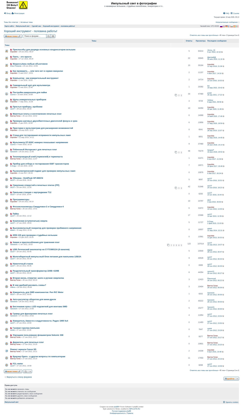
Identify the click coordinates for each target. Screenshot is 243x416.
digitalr (209, 250)
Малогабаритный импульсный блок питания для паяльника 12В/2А (47, 256)
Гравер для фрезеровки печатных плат (33, 314)
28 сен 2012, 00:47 (215, 252)
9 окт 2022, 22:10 (215, 52)
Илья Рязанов (15, 66)
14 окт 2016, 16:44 (215, 195)
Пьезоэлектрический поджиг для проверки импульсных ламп (44, 171)
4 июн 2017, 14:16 (215, 73)
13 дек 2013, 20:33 (215, 237)
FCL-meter (18, 363)
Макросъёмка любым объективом (30, 64)
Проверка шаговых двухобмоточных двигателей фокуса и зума (45, 121)
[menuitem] (7, 13)
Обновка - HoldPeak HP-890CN (28, 178)
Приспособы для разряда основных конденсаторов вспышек (44, 49)
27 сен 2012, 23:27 (215, 337)
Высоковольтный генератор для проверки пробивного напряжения (47, 228)
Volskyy (210, 100)
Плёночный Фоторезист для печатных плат (35, 149)
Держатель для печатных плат (28, 342)
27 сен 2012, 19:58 (215, 366)
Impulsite (13, 52)
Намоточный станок (23, 264)
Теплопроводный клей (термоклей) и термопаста (38, 156)
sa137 (12, 109)
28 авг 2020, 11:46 (215, 109)
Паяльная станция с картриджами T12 (32, 192)
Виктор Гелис (15, 116)
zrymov (13, 94)
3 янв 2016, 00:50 (215, 202)
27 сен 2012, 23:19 (215, 359)
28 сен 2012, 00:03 (215, 302)
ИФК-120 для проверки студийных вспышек (35, 235)
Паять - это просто (22, 57)
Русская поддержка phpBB (121, 411)
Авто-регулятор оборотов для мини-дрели (34, 299)
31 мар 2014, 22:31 (216, 230)
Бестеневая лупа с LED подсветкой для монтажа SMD (40, 306)
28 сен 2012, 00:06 (215, 295)
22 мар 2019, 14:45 (216, 138)
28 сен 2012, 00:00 (215, 309)
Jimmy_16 (211, 50)
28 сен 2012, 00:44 (215, 259)
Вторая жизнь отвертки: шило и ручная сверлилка (38, 278)
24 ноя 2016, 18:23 (216, 188)
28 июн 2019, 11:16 (216, 59)
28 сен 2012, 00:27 (215, 273)
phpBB (116, 407)
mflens (12, 287)
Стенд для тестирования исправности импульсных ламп (42, 135)
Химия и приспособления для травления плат (36, 242)
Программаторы (21, 199)
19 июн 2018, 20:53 (216, 152)
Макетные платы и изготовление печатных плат (37, 114)
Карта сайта (9, 26)
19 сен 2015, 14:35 (215, 209)
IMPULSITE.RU (134, 409)
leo (208, 86)
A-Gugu (13, 166)
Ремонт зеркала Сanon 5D (23, 349)
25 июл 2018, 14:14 (216, 145)
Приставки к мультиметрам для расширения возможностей (43, 128)
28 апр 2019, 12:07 (216, 130)
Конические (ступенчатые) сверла (30, 221)
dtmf (209, 200)
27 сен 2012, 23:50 (215, 323)
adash (12, 230)
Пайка (16, 214)
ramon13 (210, 271)
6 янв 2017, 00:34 (215, 173)
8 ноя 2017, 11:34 (215, 159)
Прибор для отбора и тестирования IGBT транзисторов (41, 164)
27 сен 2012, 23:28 (215, 330)
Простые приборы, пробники (27, 107)
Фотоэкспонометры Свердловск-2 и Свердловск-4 (38, 206)
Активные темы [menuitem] (26, 22)
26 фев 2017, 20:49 (216, 166)
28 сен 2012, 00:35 (215, 266)
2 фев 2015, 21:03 (215, 223)
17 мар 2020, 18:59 (216, 123)
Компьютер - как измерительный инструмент (36, 78)
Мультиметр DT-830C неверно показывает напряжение (40, 142)
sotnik (12, 330)
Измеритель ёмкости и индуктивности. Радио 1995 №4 (40, 321)
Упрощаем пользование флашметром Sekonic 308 (38, 335)
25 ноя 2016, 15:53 (216, 180)
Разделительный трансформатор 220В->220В (36, 271)
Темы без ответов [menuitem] (11, 22)
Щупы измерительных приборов (29, 99)
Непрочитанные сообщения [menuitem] (227, 22)
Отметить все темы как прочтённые (204, 35)
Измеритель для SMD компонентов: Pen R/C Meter (38, 292)
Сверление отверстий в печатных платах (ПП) (36, 185)
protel (209, 93)
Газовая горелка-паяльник (26, 328)
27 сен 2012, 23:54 (215, 316)
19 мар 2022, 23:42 (216, 88)
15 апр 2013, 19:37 (216, 245)
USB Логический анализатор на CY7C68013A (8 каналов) (41, 249)
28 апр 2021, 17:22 (216, 95)
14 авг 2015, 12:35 (215, 216)
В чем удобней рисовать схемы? (29, 285)
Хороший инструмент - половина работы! (30, 31)
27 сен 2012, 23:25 (215, 345)
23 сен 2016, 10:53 (215, 80)
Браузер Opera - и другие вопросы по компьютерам (39, 356)
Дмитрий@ (211, 57)
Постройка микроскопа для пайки (30, 92)
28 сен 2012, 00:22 (215, 280)
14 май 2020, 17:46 (216, 116)
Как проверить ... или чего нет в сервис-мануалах (38, 71)
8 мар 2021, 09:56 (215, 102)
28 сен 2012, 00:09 (215, 287)
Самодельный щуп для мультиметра (31, 85)
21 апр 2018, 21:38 (216, 66)
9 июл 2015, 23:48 (215, 352)
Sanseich (13, 152)
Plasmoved (211, 278)
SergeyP (210, 150)
